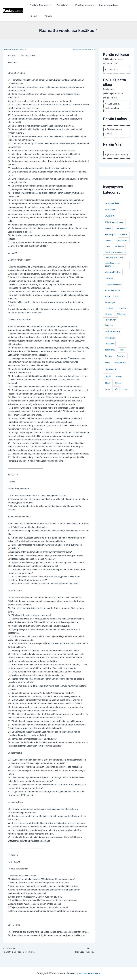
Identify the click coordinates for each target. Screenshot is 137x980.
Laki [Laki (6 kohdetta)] (117, 296)
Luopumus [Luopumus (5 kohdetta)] (122, 308)
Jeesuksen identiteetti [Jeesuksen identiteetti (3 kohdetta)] (114, 257)
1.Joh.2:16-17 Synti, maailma (112, 106)
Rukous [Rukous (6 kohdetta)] (108, 356)
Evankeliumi (63, 5)
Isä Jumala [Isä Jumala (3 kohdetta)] (119, 246)
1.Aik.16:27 (112, 69)
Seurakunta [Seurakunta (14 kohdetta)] (121, 362)
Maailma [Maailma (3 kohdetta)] (108, 314)
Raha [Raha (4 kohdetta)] (122, 350)
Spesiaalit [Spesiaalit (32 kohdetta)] (111, 369)
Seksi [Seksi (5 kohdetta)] (107, 362)
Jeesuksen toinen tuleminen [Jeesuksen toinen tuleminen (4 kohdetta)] (112, 264)
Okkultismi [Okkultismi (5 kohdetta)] (121, 314)
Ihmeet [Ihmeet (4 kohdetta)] (108, 241)
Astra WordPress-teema (89, 973)
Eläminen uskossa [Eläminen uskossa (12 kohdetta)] (114, 222)
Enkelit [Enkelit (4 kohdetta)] (108, 228)
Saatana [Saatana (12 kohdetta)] (121, 356)
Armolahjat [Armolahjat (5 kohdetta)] (110, 209)
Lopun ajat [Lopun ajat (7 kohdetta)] (110, 302)
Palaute (33, 16)
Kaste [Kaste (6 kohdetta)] (107, 296)
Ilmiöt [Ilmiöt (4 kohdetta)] (107, 246)
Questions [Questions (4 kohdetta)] (109, 344)
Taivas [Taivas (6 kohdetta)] (119, 376)
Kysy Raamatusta (83, 5)
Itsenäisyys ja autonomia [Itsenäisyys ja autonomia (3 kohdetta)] (115, 252)
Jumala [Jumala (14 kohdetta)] (109, 278)
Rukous (125, 5)
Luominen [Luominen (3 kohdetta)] (109, 308)
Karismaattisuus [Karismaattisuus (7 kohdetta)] (112, 290)
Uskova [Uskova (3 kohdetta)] (118, 383)
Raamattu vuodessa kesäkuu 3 (14, 50)
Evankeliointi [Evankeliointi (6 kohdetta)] (121, 228)
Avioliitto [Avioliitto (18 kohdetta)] (110, 215)
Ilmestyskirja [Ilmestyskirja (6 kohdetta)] (122, 240)
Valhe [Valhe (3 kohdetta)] (107, 389)
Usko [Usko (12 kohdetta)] (107, 383)
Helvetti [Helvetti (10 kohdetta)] (124, 234)
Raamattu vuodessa (106, 5)
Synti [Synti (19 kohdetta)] (108, 376)
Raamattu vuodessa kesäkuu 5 (83, 50)
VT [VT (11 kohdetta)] (116, 389)
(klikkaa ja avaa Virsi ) (117, 154)
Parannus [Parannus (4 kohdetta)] (109, 325)
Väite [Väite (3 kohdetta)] (124, 389)
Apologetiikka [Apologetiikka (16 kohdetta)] (112, 203)
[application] (50, 5)
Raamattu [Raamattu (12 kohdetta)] (110, 349)
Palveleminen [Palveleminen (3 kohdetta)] (110, 320)
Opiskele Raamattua (41, 5)
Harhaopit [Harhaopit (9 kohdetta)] (110, 234)
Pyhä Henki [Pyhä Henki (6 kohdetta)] (110, 338)
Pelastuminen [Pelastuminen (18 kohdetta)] (112, 331)
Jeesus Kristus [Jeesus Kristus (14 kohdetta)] (112, 272)
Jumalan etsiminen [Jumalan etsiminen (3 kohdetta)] (113, 285)
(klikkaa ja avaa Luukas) (113, 131)
